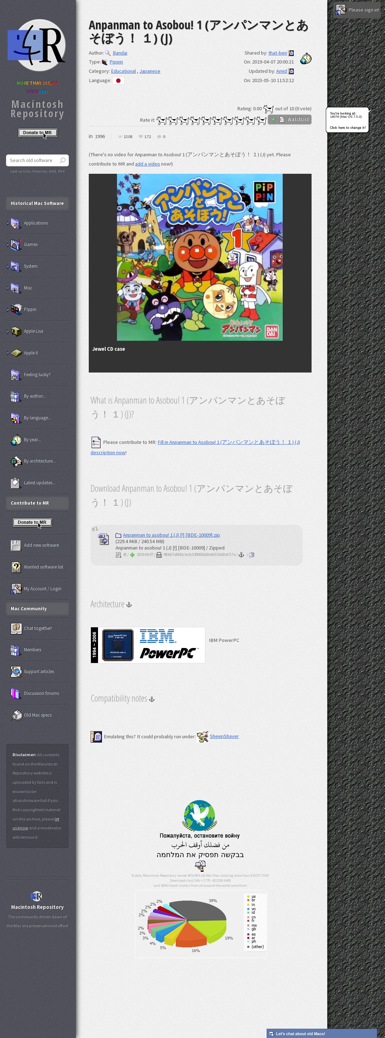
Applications (29, 223)
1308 (128, 137)
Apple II (24, 353)
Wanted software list (37, 567)
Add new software (35, 545)
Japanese (149, 71)
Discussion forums (35, 693)
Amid (281, 71)
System (24, 266)
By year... (26, 440)
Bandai (116, 53)
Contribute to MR (30, 503)
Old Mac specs (31, 715)
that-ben (277, 53)
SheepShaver (218, 736)
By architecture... (33, 461)
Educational (123, 71)
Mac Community (29, 609)
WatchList (290, 119)
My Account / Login (36, 589)
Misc (21, 288)
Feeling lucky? (31, 375)
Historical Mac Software (37, 203)
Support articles (32, 672)
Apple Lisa (27, 331)
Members (26, 650)
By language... (31, 418)
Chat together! (31, 628)
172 (147, 137)
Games (24, 244)
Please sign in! (357, 10)
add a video (147, 164)
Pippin (112, 62)
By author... (28, 396)
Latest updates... (33, 483)
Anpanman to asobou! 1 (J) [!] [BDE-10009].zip (167, 535)
